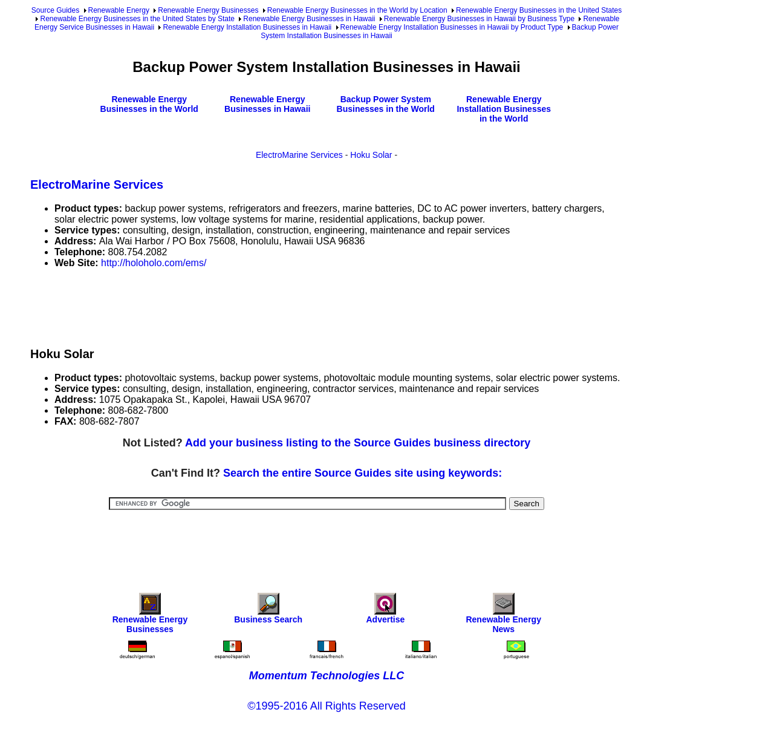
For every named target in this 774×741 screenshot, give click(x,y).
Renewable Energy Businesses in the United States (539, 10)
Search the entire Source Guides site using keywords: (362, 473)
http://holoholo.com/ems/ (153, 263)
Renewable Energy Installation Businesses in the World (504, 108)
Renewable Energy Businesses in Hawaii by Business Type (479, 19)
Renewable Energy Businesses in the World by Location (357, 10)
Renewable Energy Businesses (208, 10)
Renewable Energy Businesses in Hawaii (309, 19)
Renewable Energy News (503, 616)
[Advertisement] (250, 305)
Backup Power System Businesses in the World (386, 104)
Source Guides (55, 10)
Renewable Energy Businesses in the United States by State (137, 19)
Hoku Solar (371, 155)
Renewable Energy (118, 10)
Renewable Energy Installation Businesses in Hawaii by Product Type (452, 27)
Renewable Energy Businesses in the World (149, 104)
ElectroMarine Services (299, 155)
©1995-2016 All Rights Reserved (326, 706)
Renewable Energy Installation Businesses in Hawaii (247, 27)
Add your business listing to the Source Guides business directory (357, 443)
